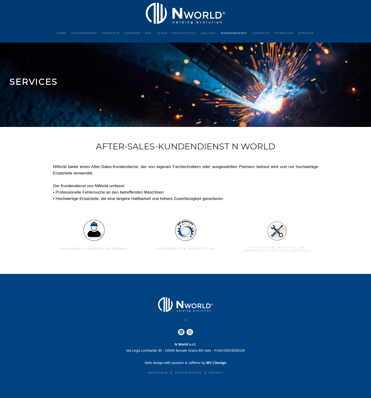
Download (283, 33)
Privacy (216, 372)
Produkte (111, 33)
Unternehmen (84, 33)
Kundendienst (234, 33)
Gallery (208, 33)
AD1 (148, 33)
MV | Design (216, 363)
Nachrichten (184, 33)
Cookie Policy (188, 372)
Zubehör (132, 33)
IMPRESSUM (158, 372)
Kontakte (260, 33)
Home (62, 33)
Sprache (306, 33)
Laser (161, 33)
